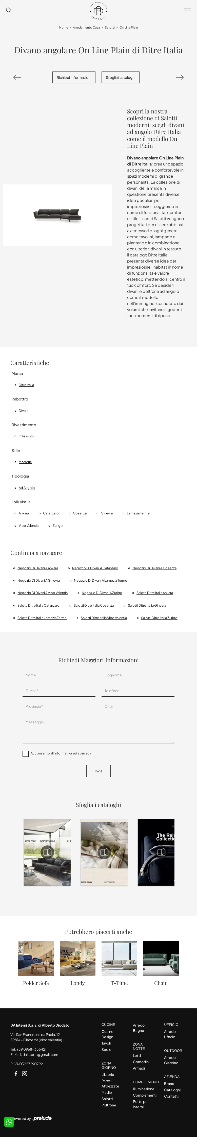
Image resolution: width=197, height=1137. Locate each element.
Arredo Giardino (171, 1060)
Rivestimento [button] (24, 424)
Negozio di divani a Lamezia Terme (100, 580)
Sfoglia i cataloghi (120, 77)
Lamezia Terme (138, 513)
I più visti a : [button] (22, 501)
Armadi (139, 1068)
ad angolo (27, 488)
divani (23, 411)
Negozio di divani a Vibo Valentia (42, 593)
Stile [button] (16, 450)
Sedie (106, 1049)
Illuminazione (143, 1088)
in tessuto (26, 436)
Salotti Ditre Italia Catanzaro (38, 605)
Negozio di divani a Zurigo (102, 593)
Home (63, 27)
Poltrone (109, 1105)
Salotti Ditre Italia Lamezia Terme (42, 618)
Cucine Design (107, 1034)
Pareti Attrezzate (110, 1083)
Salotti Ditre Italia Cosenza (94, 605)
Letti (137, 1055)
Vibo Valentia (28, 526)
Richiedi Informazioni (74, 77)
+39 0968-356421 (31, 1049)
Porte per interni (141, 1104)
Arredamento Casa (86, 27)
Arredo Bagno (139, 1028)
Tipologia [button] (20, 475)
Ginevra (107, 513)
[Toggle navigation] (187, 11)
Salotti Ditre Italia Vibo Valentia (104, 618)
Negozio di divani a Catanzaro (95, 568)
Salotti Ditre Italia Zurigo (159, 618)
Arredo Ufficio (170, 1034)
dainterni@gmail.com (40, 1054)
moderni (25, 462)
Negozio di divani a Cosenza (154, 568)
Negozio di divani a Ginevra (38, 580)
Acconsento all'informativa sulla (61, 753)
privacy (85, 753)
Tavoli (106, 1043)
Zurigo (58, 526)
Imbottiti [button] (20, 398)
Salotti (110, 27)
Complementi (144, 1095)
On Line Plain (129, 27)
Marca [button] (17, 373)
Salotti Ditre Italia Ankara (154, 593)
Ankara (24, 513)
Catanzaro (51, 513)
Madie (107, 1092)
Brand (169, 1083)
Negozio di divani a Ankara (37, 568)
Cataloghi (172, 1089)
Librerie (108, 1074)
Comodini (141, 1061)
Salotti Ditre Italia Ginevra (147, 605)
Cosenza (80, 513)
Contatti (171, 1096)
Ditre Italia (26, 385)
